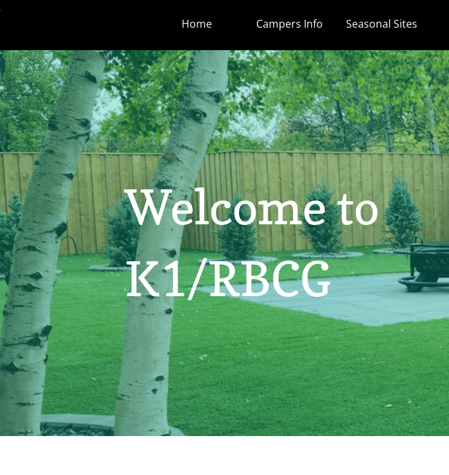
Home (197, 23)
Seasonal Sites (381, 23)
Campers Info (289, 23)
